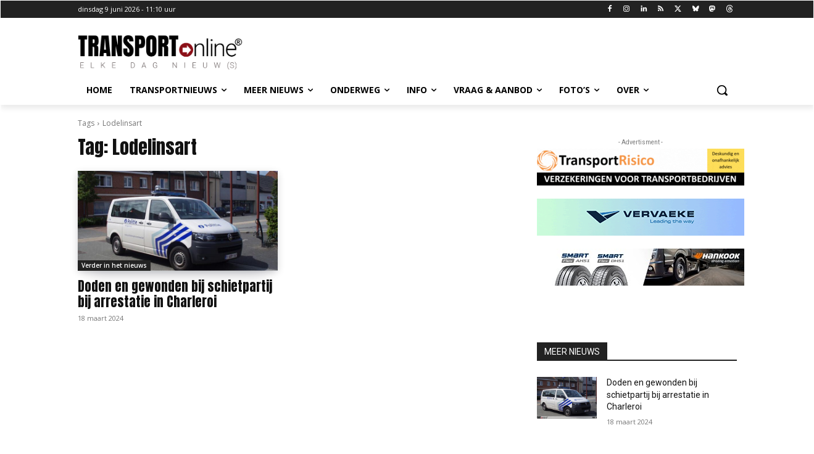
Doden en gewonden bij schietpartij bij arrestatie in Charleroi (175, 294)
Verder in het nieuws (114, 265)
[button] (722, 90)
